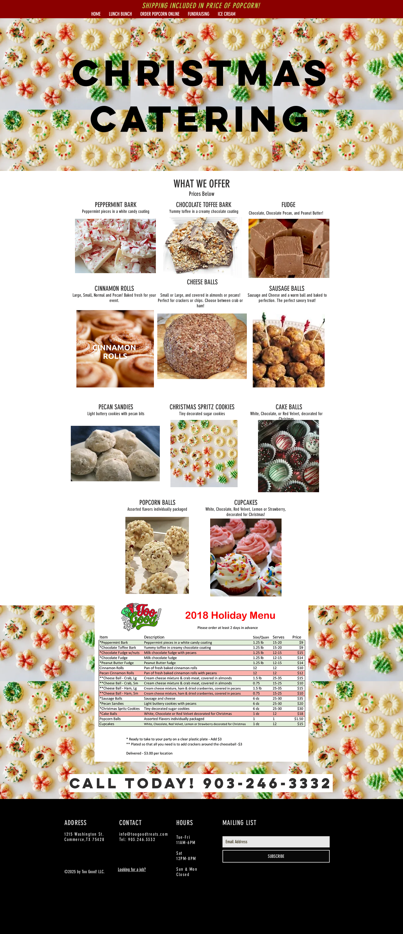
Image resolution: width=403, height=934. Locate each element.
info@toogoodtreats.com (143, 834)
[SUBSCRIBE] (276, 856)
